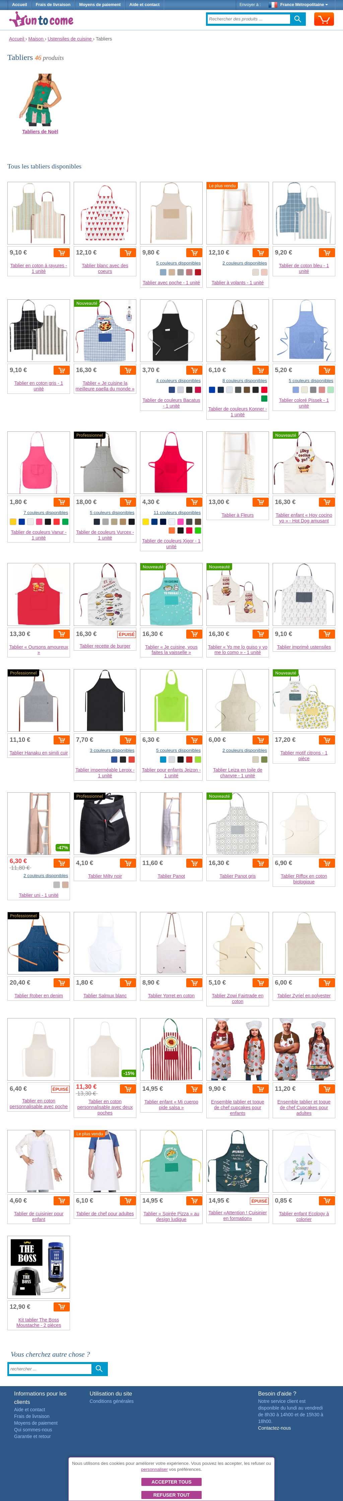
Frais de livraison (53, 4)
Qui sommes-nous (33, 1429)
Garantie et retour (32, 1436)
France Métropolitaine (298, 4)
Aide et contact (144, 4)
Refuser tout (171, 1495)
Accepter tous (171, 1482)
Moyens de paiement (100, 4)
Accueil (19, 4)
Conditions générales (112, 1401)
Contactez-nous (274, 1428)
